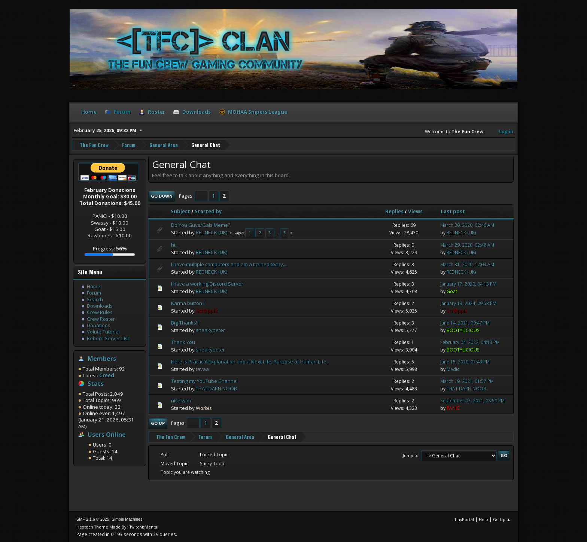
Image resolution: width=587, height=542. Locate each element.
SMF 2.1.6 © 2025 (92, 519)
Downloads (100, 305)
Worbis (204, 408)
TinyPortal (464, 519)
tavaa (202, 369)
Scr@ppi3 (207, 310)
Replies (394, 211)
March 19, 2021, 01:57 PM (467, 381)
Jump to (411, 455)
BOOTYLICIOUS (463, 330)
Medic (453, 369)
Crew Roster (101, 319)
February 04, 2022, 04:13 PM (470, 342)
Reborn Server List (108, 338)
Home (93, 286)
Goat (452, 291)
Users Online (107, 434)
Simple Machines (127, 519)
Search (95, 299)
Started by (212, 211)
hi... (175, 244)
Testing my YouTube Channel (204, 381)
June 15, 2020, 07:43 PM (465, 362)
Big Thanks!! (184, 322)
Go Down (162, 196)
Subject (180, 211)
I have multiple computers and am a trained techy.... (229, 264)
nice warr (181, 400)
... (278, 232)
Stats (96, 384)
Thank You (183, 342)
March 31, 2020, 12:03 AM (467, 264)
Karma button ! (187, 303)
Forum (94, 292)
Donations (98, 325)
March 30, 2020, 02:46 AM (467, 225)
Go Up (158, 423)
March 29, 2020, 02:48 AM (467, 245)
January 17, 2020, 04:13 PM (468, 284)
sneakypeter (210, 330)
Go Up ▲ (502, 519)
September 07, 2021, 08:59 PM (472, 401)
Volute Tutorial (103, 331)
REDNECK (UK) (212, 232)
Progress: (110, 248)
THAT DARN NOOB (216, 388)
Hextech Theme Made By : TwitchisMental (117, 527)
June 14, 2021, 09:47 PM (465, 323)
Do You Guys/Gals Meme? (200, 225)
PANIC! (454, 408)
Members (102, 358)
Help (483, 519)
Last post (453, 211)
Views (415, 211)
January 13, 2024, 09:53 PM (468, 303)
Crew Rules (100, 312)
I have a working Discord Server (207, 283)
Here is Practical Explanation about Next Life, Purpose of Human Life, (249, 361)
